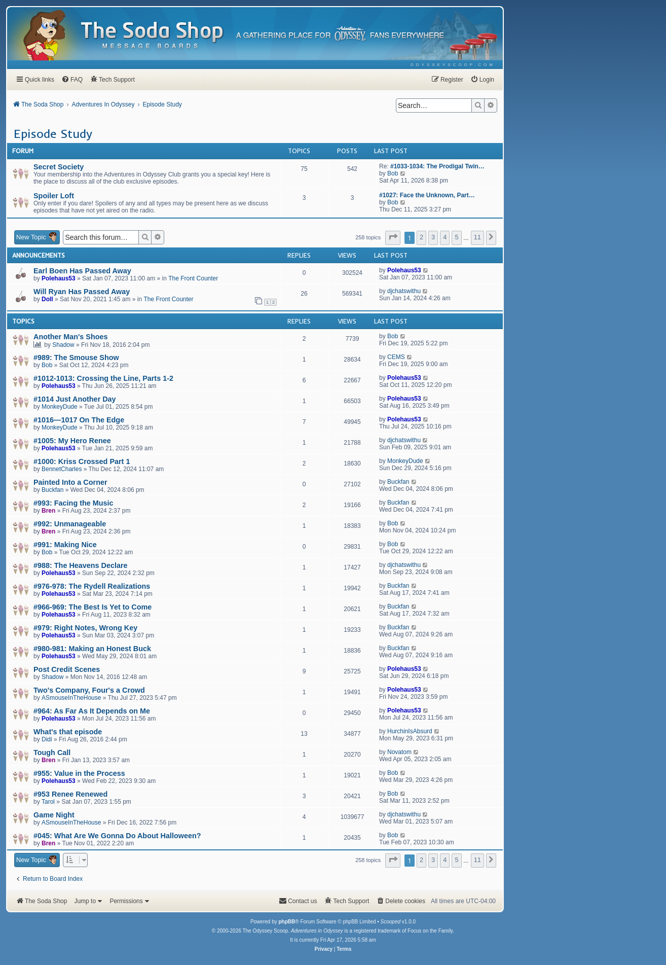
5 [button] (456, 237)
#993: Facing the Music (73, 503)
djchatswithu (404, 291)
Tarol (48, 801)
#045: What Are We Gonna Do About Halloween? (117, 836)
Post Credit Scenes (66, 669)
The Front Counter (193, 278)
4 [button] (445, 237)
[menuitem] (453, 64)
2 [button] (421, 237)
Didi (47, 739)
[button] (392, 238)
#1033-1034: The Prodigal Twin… (437, 166)
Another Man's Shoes (70, 337)
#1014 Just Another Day (74, 399)
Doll (47, 299)
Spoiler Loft (53, 196)
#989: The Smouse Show (76, 357)
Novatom (399, 752)
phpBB (286, 921)
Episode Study (53, 133)
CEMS (396, 357)
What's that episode (67, 732)
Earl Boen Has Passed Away (82, 271)
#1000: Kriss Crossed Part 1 (81, 461)
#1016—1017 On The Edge (78, 420)
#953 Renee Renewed (70, 794)
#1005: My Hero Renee (72, 441)
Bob (392, 173)
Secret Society (58, 167)
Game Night (54, 815)
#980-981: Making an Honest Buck (92, 649)
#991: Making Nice (65, 545)
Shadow (63, 344)
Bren (48, 510)
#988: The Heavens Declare (80, 565)
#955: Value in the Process (79, 773)
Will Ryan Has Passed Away (81, 292)
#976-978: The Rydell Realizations (91, 586)
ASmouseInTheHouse (71, 697)
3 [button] (433, 237)
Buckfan (52, 489)
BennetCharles (62, 469)
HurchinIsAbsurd (409, 731)
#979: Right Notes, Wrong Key (85, 628)
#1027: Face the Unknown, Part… (427, 195)
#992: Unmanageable (69, 524)
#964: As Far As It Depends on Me (91, 711)
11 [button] (477, 237)
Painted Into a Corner (70, 482)
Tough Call (51, 752)
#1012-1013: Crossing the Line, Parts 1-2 (103, 378)
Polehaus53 (59, 278)
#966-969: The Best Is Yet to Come (92, 607)
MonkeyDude (60, 406)
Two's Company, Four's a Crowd (89, 690)
